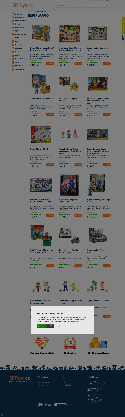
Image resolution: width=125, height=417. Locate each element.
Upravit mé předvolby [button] (62, 326)
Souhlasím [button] (41, 326)
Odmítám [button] (50, 326)
